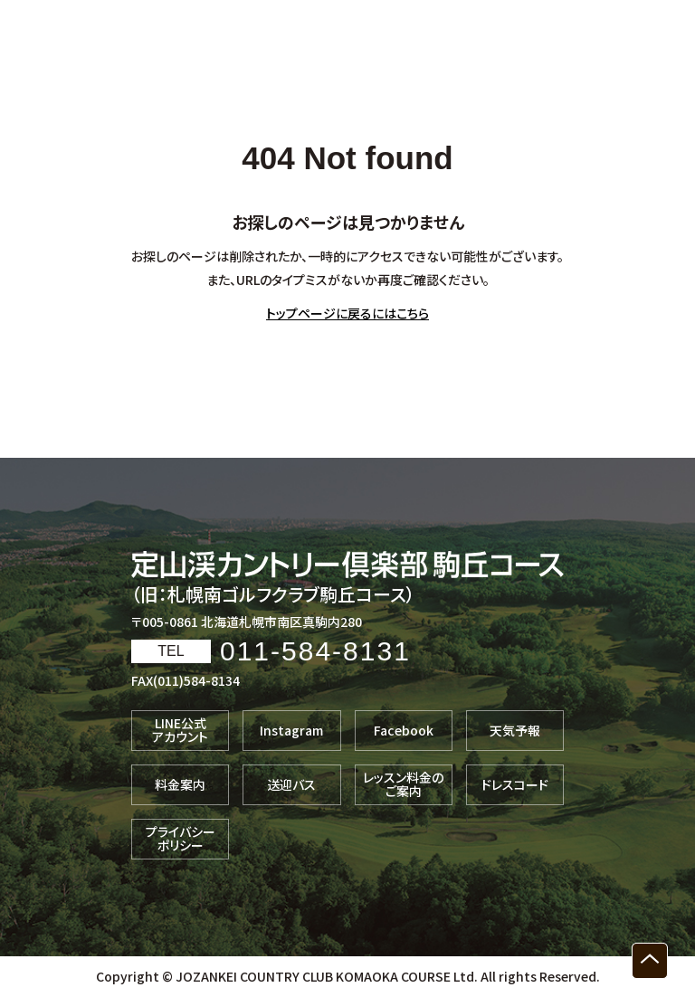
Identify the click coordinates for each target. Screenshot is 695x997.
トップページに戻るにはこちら (347, 313)
